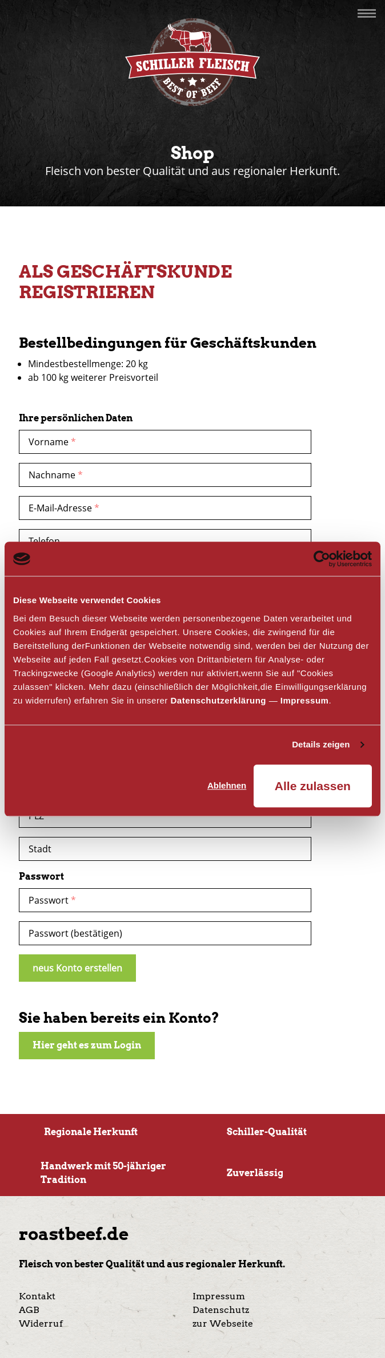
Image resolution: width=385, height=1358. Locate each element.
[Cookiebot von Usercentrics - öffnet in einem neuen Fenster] (322, 558)
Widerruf (41, 1323)
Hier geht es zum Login (87, 1045)
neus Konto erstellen (77, 968)
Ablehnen (226, 785)
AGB (29, 1309)
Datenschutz (220, 1309)
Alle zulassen (313, 785)
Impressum (304, 700)
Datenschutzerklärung (218, 700)
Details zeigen (321, 744)
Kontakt (37, 1296)
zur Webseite (222, 1323)
